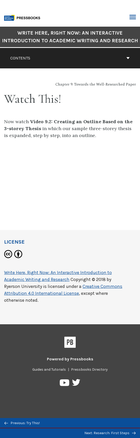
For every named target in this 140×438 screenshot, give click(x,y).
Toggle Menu (132, 17)
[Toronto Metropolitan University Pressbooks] (23, 17)
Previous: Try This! (22, 423)
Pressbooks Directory (89, 369)
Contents (70, 58)
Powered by (70, 359)
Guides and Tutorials (49, 369)
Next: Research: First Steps (110, 433)
